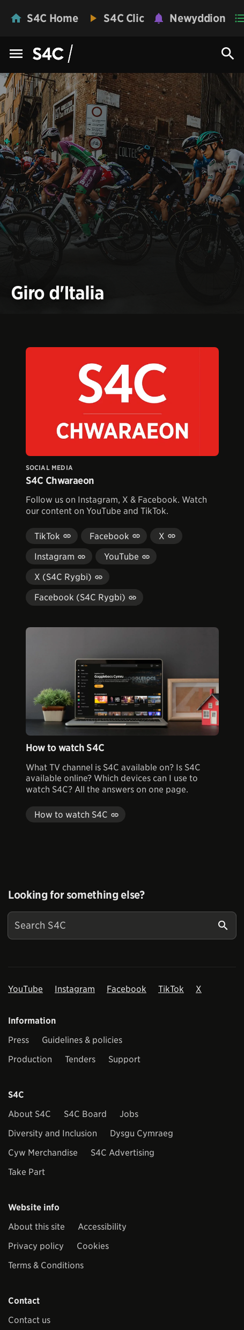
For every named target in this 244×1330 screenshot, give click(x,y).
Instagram (75, 989)
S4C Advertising (122, 1153)
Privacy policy (36, 1246)
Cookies (93, 1246)
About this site (36, 1227)
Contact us (29, 1320)
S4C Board (85, 1114)
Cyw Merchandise (43, 1153)
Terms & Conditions (46, 1265)
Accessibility (102, 1227)
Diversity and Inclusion (52, 1133)
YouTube (25, 989)
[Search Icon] (227, 53)
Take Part (26, 1172)
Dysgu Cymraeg (141, 1133)
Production (30, 1059)
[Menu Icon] (16, 54)
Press (18, 1040)
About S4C (29, 1114)
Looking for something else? (76, 894)
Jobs (129, 1114)
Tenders (80, 1059)
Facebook (126, 989)
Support (124, 1059)
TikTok (171, 989)
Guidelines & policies (82, 1040)
